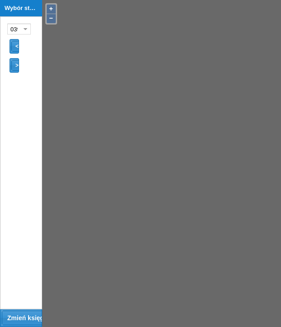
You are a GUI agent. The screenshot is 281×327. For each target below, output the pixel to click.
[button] (14, 46)
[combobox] (14, 29)
